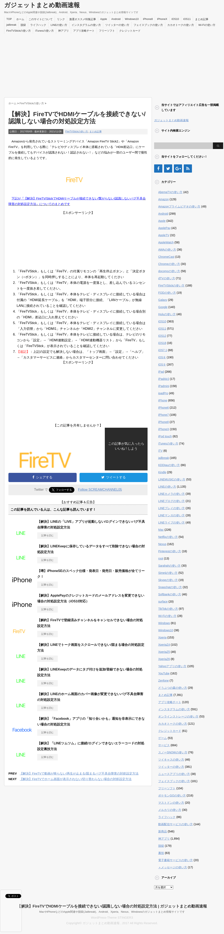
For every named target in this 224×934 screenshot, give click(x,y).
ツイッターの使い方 (117, 24)
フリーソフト (107, 30)
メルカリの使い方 (169, 809)
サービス (164, 745)
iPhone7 (163, 414)
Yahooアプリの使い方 (172, 666)
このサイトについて (41, 19)
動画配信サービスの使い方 (175, 824)
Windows (164, 623)
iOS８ (162, 357)
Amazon (163, 199)
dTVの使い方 (166, 278)
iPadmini (163, 386)
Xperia (162, 637)
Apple (103, 19)
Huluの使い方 (167, 314)
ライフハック (38, 24)
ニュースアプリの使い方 (174, 774)
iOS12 (162, 335)
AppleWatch (166, 242)
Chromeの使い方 (169, 264)
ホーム (20, 19)
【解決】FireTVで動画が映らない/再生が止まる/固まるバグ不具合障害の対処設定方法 (79, 773)
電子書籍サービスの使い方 (175, 860)
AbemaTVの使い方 (170, 192)
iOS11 (187, 19)
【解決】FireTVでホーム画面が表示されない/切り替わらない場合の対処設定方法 (76, 779)
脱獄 (23, 24)
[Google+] (178, 168)
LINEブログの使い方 (171, 501)
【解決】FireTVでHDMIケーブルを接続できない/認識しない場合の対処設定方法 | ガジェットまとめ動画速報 (112, 906)
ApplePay (164, 228)
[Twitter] (168, 168)
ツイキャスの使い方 (171, 759)
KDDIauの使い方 (169, 465)
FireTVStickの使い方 (18, 30)
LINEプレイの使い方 (171, 508)
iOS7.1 (162, 350)
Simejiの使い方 (168, 572)
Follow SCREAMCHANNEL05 (100, 489)
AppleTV (163, 235)
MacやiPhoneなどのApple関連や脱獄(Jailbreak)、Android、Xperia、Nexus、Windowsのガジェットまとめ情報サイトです (112, 911)
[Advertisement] (112, 64)
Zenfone (163, 680)
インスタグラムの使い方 (86, 24)
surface (163, 601)
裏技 (161, 853)
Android (116, 19)
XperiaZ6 (164, 659)
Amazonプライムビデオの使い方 (179, 206)
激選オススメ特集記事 (82, 19)
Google (162, 307)
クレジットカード (130, 30)
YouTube (164, 673)
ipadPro (163, 393)
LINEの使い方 (59, 24)
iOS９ (162, 364)
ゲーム (162, 738)
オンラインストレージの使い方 (178, 716)
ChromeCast (166, 256)
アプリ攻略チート (84, 30)
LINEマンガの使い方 (171, 515)
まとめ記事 (201, 19)
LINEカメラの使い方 (171, 493)
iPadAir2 (163, 378)
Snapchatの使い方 (170, 587)
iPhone (162, 400)
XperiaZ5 (164, 651)
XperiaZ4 (164, 644)
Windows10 (132, 19)
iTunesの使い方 (44, 30)
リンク (61, 19)
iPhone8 (148, 19)
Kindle (162, 472)
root (160, 558)
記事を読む (47, 535)
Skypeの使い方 (168, 580)
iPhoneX (162, 19)
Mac (161, 529)
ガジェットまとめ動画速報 (42, 5)
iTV (160, 450)
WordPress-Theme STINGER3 (112, 917)
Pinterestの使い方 (169, 551)
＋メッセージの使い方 (172, 867)
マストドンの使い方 (171, 802)
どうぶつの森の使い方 (172, 687)
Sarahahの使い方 (169, 565)
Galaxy (162, 299)
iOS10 (175, 19)
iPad (161, 371)
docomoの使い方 (169, 271)
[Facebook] (158, 168)
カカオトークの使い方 (180, 24)
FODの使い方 (167, 292)
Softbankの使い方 (169, 594)
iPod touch (165, 436)
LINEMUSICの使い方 (171, 479)
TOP (9, 19)
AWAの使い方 (167, 249)
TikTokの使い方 (168, 608)
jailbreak (11, 24)
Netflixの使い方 (168, 537)
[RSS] (188, 168)
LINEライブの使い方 (171, 522)
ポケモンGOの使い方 (172, 795)
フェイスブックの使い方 (148, 24)
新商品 (162, 831)
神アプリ (63, 30)
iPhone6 (163, 407)
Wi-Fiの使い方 (206, 24)
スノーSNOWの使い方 (172, 752)
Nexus (162, 544)
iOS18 (162, 343)
